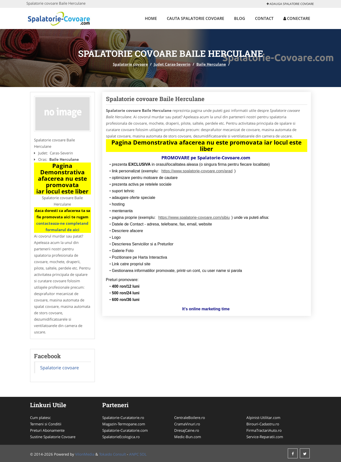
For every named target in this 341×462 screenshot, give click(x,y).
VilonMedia (84, 454)
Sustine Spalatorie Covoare (52, 436)
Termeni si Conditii (45, 423)
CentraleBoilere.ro (189, 417)
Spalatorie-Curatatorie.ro (123, 417)
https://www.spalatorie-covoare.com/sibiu (194, 217)
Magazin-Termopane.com (123, 423)
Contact (264, 18)
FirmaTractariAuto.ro (264, 430)
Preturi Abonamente (47, 430)
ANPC (134, 454)
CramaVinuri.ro (187, 423)
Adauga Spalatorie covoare (290, 4)
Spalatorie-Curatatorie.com (125, 430)
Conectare (296, 18)
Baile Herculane (211, 64)
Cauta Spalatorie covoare (195, 18)
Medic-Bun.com (187, 436)
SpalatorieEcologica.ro (121, 436)
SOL (143, 454)
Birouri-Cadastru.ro (262, 423)
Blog (239, 18)
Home (151, 18)
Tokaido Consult (112, 454)
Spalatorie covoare (130, 64)
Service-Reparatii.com (264, 436)
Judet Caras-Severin (172, 64)
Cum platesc (40, 417)
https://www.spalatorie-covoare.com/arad (197, 171)
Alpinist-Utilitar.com (263, 417)
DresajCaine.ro (186, 430)
